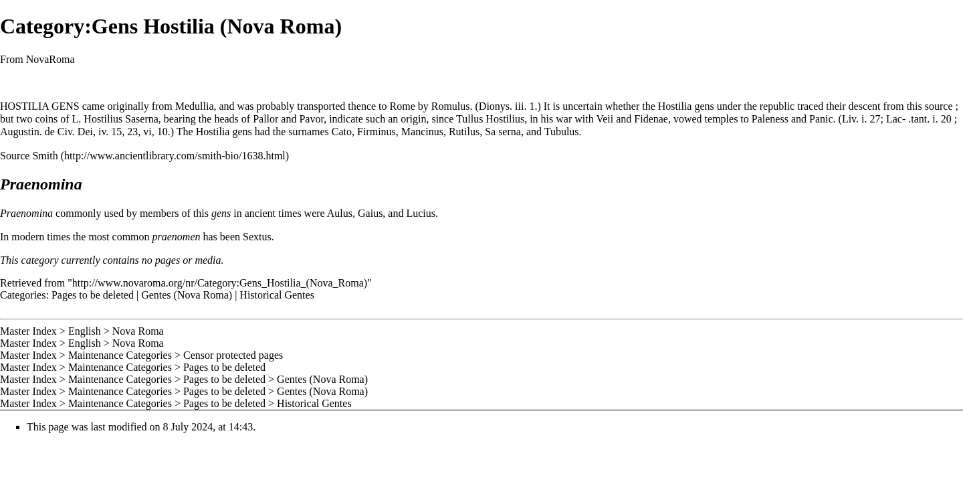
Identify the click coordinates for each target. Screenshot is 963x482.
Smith (45, 155)
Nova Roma (138, 331)
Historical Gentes (276, 295)
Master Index (28, 331)
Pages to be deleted (92, 295)
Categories (22, 295)
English (84, 331)
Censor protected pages (233, 355)
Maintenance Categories (120, 355)
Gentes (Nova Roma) (186, 295)
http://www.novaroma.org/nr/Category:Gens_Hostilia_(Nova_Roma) (219, 283)
